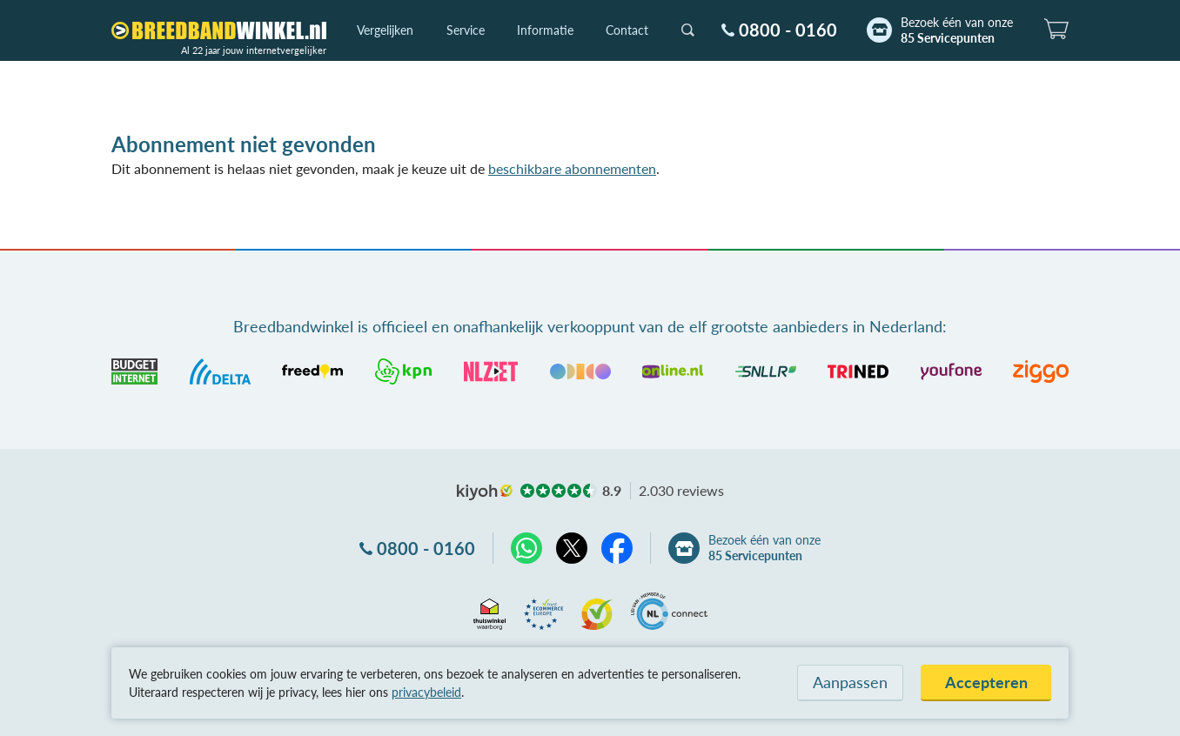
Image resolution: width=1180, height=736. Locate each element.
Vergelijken (385, 30)
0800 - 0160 (788, 29)
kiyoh (485, 492)
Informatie (545, 30)
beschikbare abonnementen (572, 168)
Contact (627, 30)
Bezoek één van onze (957, 30)
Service (465, 30)
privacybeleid (426, 692)
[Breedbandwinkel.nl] (218, 30)
